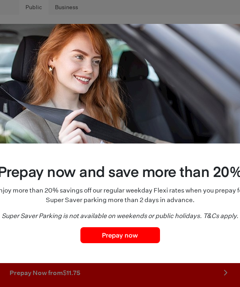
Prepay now (120, 234)
